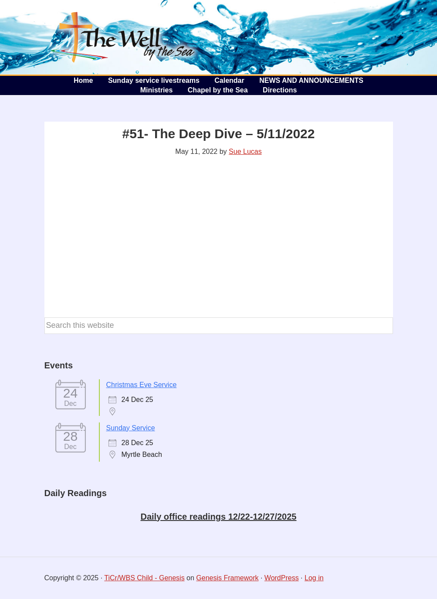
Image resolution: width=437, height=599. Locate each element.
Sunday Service (130, 428)
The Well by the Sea (122, 37)
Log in (314, 578)
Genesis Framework (227, 578)
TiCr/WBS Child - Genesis (144, 578)
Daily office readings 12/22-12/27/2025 (219, 516)
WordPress (281, 578)
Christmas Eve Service (141, 384)
